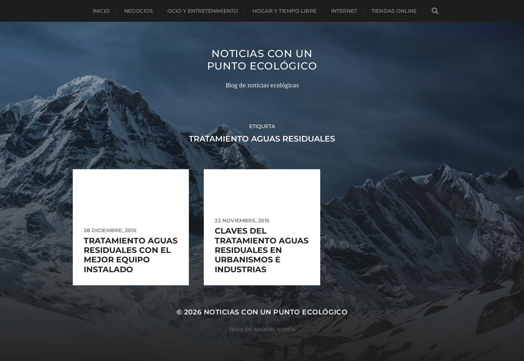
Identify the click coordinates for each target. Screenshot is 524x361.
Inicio (101, 11)
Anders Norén (274, 329)
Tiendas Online (394, 11)
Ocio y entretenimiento (202, 11)
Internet (344, 11)
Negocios (138, 11)
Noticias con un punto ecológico (262, 59)
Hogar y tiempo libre (285, 11)
